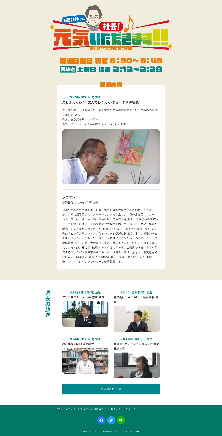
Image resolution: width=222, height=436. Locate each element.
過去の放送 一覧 (111, 388)
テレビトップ (80, 409)
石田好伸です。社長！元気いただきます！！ (116, 409)
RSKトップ (63, 409)
